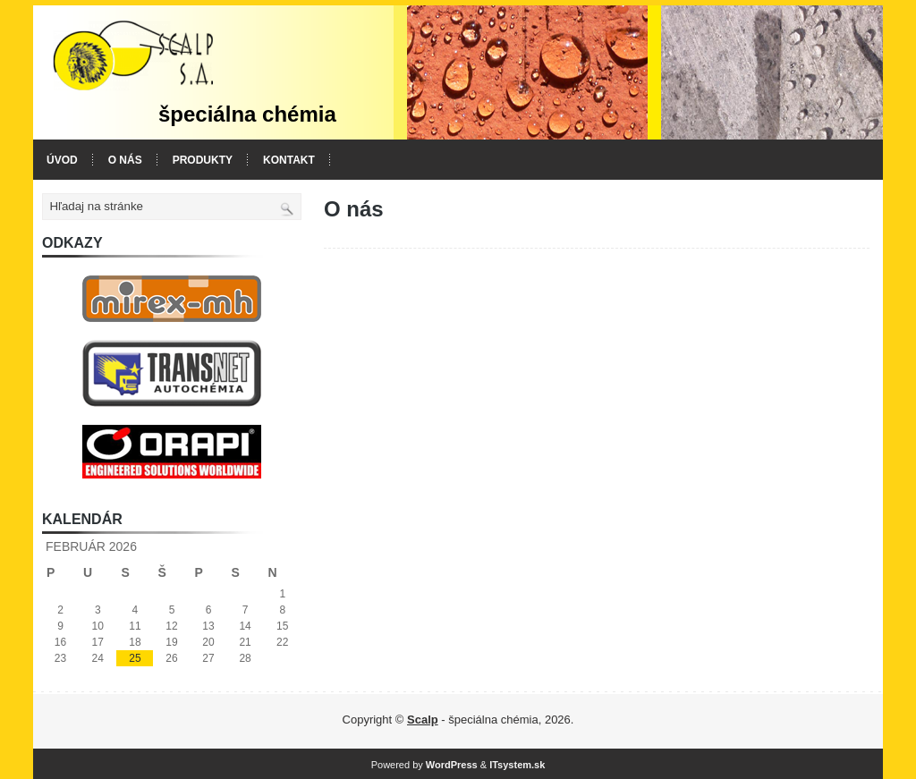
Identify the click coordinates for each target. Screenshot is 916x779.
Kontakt (289, 160)
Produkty (203, 160)
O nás (125, 160)
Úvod (62, 160)
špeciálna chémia (247, 114)
